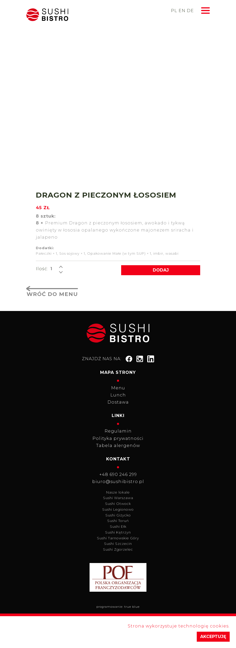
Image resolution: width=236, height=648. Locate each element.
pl (174, 10)
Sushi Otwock (118, 504)
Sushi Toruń (118, 521)
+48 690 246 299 (118, 474)
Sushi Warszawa (118, 498)
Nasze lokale (118, 492)
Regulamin (118, 431)
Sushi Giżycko (118, 515)
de (190, 10)
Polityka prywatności (118, 438)
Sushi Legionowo (118, 509)
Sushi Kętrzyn (118, 532)
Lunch (118, 395)
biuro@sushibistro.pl (118, 481)
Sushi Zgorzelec (118, 549)
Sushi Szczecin (118, 544)
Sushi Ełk (118, 527)
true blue (132, 607)
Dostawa (118, 402)
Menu (118, 387)
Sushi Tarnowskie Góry (118, 538)
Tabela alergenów (118, 445)
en (182, 10)
